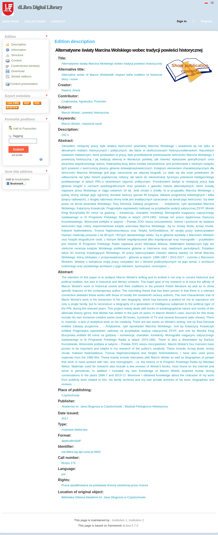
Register (207, 21)
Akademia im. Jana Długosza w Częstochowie (91, 406)
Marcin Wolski (70, 112)
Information (18, 49)
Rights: (64, 480)
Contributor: (68, 96)
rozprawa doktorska (74, 429)
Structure (17, 55)
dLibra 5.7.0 (131, 525)
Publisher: (66, 401)
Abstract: (65, 140)
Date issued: (68, 413)
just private (17, 155)
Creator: (65, 85)
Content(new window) (25, 65)
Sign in (182, 21)
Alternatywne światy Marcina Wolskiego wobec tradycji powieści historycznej (111, 63)
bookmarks (22, 179)
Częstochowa (70, 395)
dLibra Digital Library (40, 7)
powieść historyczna (95, 112)
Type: (62, 424)
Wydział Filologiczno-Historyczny (146, 406)
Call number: (69, 458)
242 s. (65, 134)
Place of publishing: (75, 390)
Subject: (65, 107)
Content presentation (24, 83)
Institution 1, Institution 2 (128, 520)
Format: (64, 435)
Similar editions (21, 76)
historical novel (92, 123)
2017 (64, 418)
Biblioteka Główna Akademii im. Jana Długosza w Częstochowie (103, 497)
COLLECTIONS (35, 21)
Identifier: (66, 446)
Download (17, 71)
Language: (67, 469)
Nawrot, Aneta (70, 90)
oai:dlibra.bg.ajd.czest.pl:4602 (81, 452)
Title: (62, 58)
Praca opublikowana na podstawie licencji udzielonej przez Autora (104, 485)
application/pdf (71, 440)
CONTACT (58, 21)
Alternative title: (71, 69)
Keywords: (67, 118)
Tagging (17, 136)
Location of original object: (80, 492)
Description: (68, 129)
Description (18, 44)
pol (63, 474)
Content (16, 60)
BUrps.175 (68, 463)
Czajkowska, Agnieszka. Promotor (83, 101)
